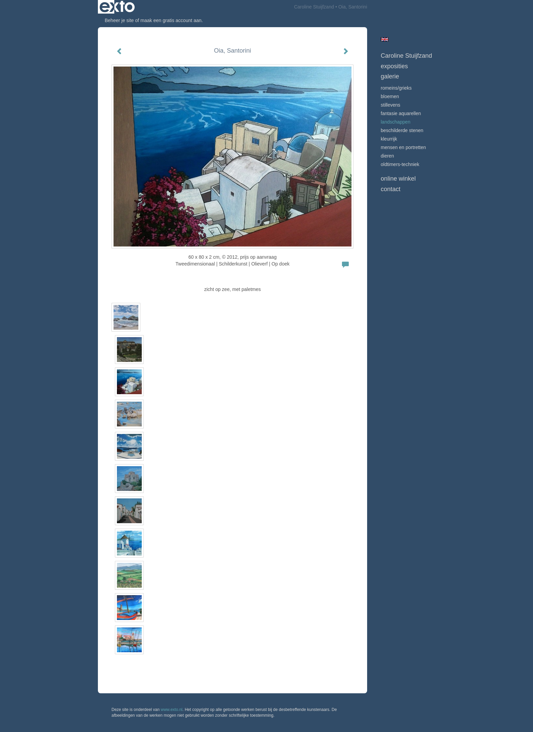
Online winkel (398, 178)
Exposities (394, 66)
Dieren (387, 156)
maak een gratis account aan (171, 20)
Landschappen (395, 122)
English (385, 39)
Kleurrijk (389, 139)
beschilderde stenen (402, 130)
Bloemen (390, 96)
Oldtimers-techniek (400, 164)
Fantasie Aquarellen (401, 113)
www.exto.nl (172, 709)
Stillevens (390, 105)
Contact (390, 189)
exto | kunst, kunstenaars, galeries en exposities (117, 7)
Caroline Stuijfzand (314, 7)
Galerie (390, 76)
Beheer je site (119, 20)
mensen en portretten (403, 147)
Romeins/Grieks (396, 88)
